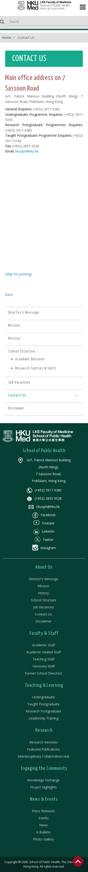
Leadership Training (43, 718)
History (43, 593)
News (43, 825)
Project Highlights (43, 787)
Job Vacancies (43, 607)
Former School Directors (43, 673)
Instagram (44, 548)
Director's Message (43, 579)
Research (44, 730)
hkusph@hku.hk (26, 151)
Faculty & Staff (44, 633)
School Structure (43, 600)
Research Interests (43, 742)
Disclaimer (43, 621)
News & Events (44, 799)
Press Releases (43, 811)
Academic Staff (43, 645)
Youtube (44, 523)
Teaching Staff (43, 659)
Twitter (44, 539)
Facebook (44, 515)
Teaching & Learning (44, 685)
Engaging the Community (44, 768)
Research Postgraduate (43, 711)
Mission (43, 586)
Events (43, 818)
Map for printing (18, 274)
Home (6, 37)
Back (9, 294)
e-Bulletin (43, 832)
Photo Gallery (43, 839)
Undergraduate (43, 697)
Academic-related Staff (43, 652)
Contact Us (43, 614)
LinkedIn (44, 531)
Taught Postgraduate (43, 704)
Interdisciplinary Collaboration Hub (43, 756)
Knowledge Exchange (43, 780)
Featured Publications (43, 749)
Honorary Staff (43, 666)
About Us (44, 567)
